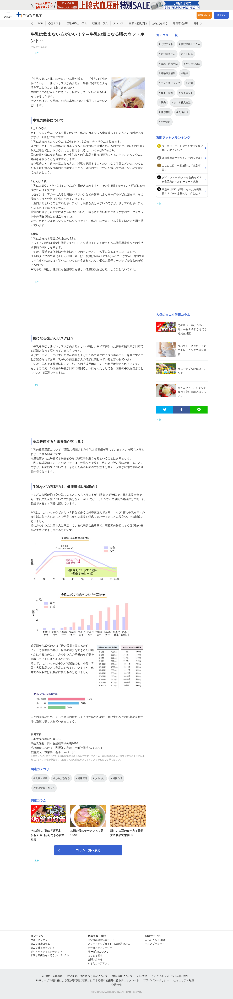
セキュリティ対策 (183, 980)
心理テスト (54, 23)
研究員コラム (100, 23)
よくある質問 (95, 955)
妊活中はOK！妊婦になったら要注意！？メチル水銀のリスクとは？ (182, 191)
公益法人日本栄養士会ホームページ (53, 752)
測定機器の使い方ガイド (101, 940)
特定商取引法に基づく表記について (87, 976)
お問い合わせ (204, 15)
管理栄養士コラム (76, 23)
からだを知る (160, 23)
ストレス (118, 23)
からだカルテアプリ (99, 963)
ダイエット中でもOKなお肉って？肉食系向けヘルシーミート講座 (182, 179)
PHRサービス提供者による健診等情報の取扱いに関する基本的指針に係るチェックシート (87, 980)
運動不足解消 (180, 23)
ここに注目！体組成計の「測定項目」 (181, 167)
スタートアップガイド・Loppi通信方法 (109, 943)
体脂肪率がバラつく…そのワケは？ (182, 157)
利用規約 (142, 976)
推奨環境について (122, 976)
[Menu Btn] (8, 15)
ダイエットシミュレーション (46, 951)
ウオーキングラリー (41, 940)
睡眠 (196, 23)
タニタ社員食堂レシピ (43, 947)
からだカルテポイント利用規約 (169, 976)
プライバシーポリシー (156, 980)
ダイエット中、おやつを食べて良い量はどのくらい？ (182, 147)
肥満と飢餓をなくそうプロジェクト (50, 955)
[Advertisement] (88, 62)
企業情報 (116, 984)
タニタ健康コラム (40, 943)
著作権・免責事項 (52, 976)
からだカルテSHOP (155, 940)
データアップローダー (100, 947)
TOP (40, 23)
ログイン (221, 15)
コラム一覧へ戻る (88, 850)
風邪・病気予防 (138, 23)
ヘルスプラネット (154, 943)
